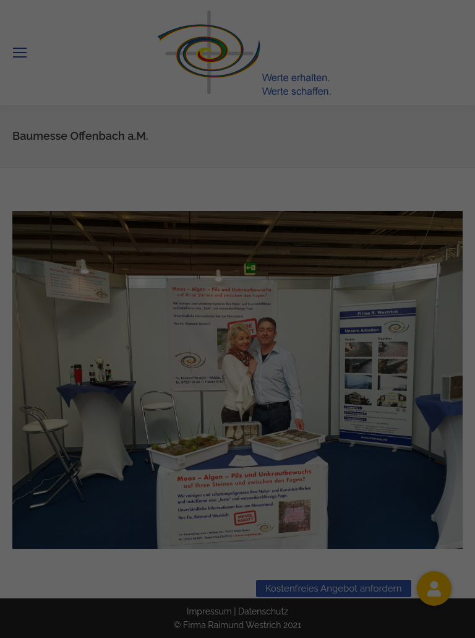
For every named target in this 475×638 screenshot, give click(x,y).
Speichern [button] (237, 413)
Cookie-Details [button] (181, 476)
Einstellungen (127, 306)
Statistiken (361, 334)
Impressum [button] (300, 476)
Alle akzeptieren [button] (237, 376)
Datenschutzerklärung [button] (244, 476)
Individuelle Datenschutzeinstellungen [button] (237, 449)
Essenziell (105, 334)
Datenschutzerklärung (204, 294)
